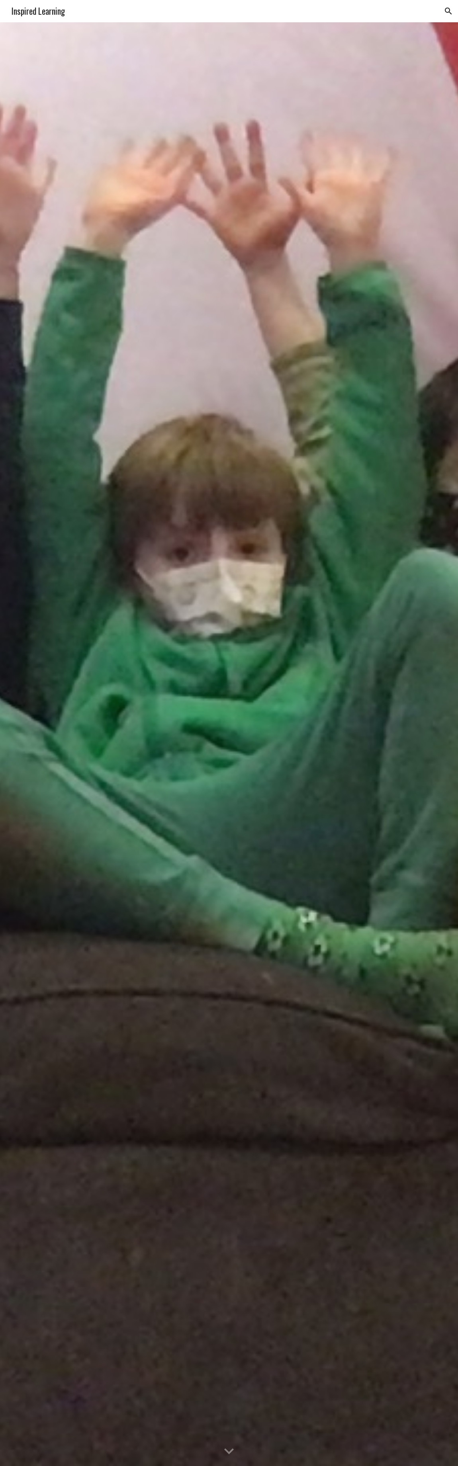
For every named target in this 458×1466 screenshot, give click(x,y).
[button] (448, 11)
